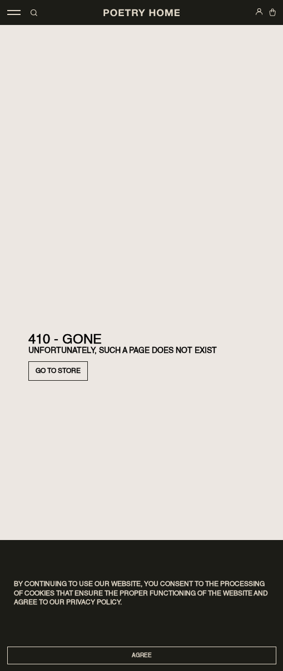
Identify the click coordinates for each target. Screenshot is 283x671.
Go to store (58, 371)
